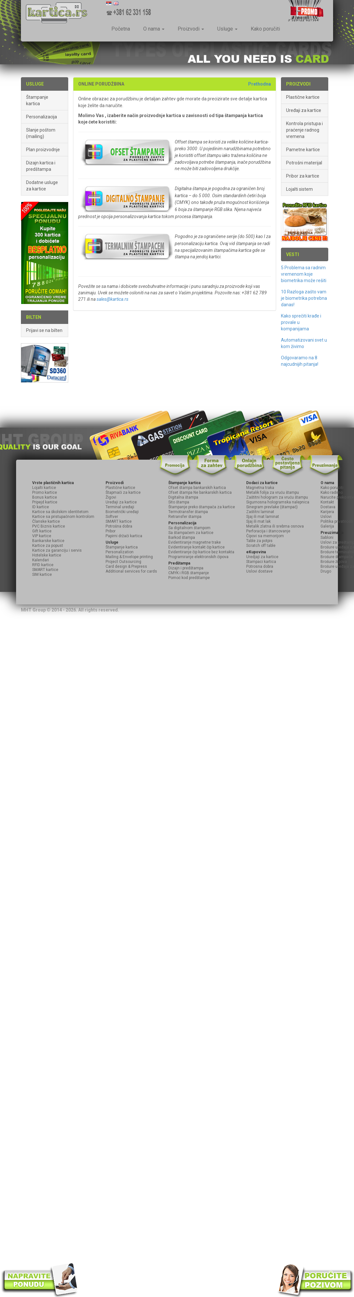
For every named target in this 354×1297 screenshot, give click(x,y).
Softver (112, 516)
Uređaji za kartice (303, 110)
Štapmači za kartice (123, 492)
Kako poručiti (265, 29)
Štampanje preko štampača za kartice (201, 507)
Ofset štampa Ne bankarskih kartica (200, 492)
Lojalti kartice (44, 487)
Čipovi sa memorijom (265, 536)
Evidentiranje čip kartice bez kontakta (201, 552)
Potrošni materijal (304, 162)
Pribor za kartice (302, 176)
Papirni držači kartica (124, 536)
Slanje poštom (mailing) (40, 133)
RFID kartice (42, 565)
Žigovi (111, 497)
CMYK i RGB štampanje (188, 573)
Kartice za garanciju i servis (57, 550)
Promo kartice (44, 492)
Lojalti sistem (299, 189)
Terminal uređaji (120, 507)
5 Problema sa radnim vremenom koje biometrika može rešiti (303, 274)
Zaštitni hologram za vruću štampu (277, 497)
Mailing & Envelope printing (129, 557)
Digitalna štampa (183, 497)
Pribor (111, 531)
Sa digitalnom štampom (189, 528)
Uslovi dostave (259, 571)
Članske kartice (46, 521)
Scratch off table (260, 545)
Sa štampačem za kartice (190, 532)
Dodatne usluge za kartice (42, 185)
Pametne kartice (303, 149)
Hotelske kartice (46, 555)
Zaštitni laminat (260, 512)
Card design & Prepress (126, 566)
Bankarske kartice (48, 540)
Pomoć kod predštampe (189, 577)
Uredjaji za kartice (262, 557)
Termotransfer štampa (188, 512)
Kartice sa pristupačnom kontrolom (63, 516)
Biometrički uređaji (122, 512)
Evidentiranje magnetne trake (194, 542)
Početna (120, 29)
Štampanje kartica (37, 100)
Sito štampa (178, 502)
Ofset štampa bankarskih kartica (197, 487)
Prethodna (259, 84)
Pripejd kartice (44, 502)
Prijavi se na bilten (44, 330)
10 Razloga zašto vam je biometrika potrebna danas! (304, 298)
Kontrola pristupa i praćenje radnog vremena (304, 130)
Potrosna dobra (259, 566)
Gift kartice (41, 531)
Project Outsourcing (123, 561)
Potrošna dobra (119, 526)
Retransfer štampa (184, 516)
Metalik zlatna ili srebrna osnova (275, 526)
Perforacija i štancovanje (268, 531)
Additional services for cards (131, 571)
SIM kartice (42, 574)
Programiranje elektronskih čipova (198, 557)
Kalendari (40, 560)
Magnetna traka (260, 487)
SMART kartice (45, 569)
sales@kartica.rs (112, 299)
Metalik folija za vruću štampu (272, 492)
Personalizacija (41, 116)
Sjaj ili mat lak (258, 521)
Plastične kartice (303, 97)
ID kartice (40, 507)
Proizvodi (191, 29)
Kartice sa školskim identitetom (60, 512)
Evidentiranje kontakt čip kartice (196, 547)
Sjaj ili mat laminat (262, 516)
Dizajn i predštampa (185, 568)
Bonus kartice (44, 497)
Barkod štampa (181, 537)
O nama (153, 29)
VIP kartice (41, 536)
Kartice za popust (47, 545)
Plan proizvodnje (43, 149)
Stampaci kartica (261, 561)
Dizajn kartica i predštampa (40, 166)
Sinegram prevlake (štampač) (272, 507)
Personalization (120, 552)
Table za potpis (259, 540)
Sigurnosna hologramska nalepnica (277, 502)
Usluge (227, 29)
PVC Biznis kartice (48, 526)
